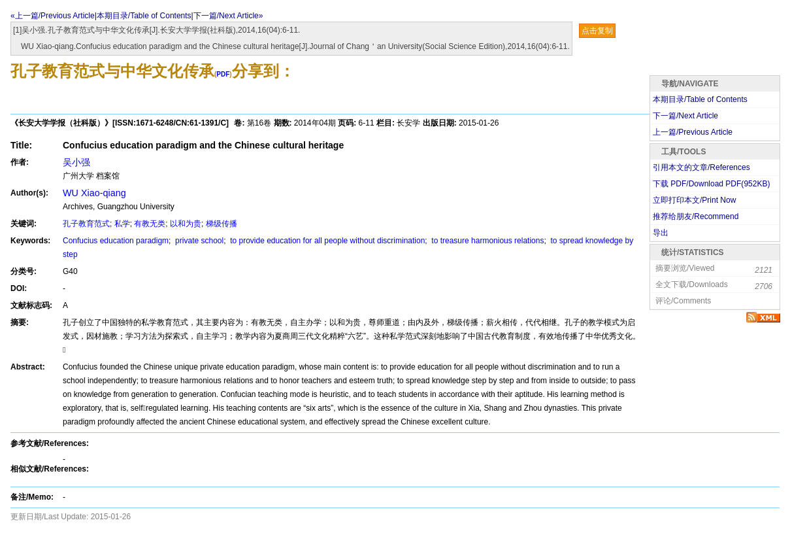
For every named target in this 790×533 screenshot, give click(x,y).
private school (198, 240)
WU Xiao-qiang (94, 193)
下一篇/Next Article (685, 115)
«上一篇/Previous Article (52, 15)
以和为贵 (185, 223)
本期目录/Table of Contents (144, 15)
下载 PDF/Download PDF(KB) (711, 183)
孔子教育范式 (86, 223)
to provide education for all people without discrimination (326, 240)
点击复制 (597, 30)
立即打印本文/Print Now (694, 200)
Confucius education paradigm (116, 240)
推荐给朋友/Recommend (695, 216)
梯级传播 (221, 223)
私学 (122, 223)
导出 (660, 232)
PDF (222, 74)
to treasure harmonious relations (486, 240)
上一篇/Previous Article (692, 132)
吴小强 (76, 162)
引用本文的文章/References (701, 167)
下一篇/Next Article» (228, 15)
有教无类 (149, 223)
